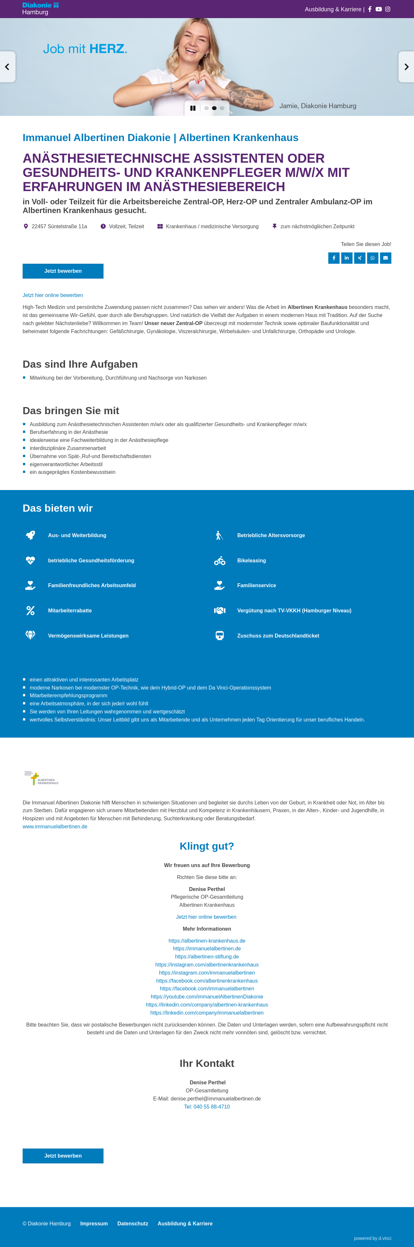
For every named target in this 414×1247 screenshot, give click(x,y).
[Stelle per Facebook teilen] (334, 258)
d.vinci (385, 1238)
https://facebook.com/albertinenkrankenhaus (207, 981)
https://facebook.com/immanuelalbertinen (207, 988)
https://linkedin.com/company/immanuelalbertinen (207, 1013)
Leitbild (121, 719)
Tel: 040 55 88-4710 (207, 1106)
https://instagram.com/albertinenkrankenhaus (206, 964)
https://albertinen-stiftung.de (207, 956)
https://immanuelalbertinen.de (207, 948)
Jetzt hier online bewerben (53, 295)
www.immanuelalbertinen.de (55, 826)
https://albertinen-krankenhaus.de (207, 941)
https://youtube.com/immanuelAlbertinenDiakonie (207, 996)
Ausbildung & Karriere (334, 9)
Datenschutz (132, 1224)
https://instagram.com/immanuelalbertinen (207, 973)
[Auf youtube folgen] (379, 9)
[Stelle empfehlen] (386, 258)
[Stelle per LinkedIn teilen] (347, 258)
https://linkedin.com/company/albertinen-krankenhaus (207, 1004)
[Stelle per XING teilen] (360, 258)
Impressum (94, 1224)
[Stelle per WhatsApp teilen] (373, 258)
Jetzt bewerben (63, 271)
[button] (8, 66)
